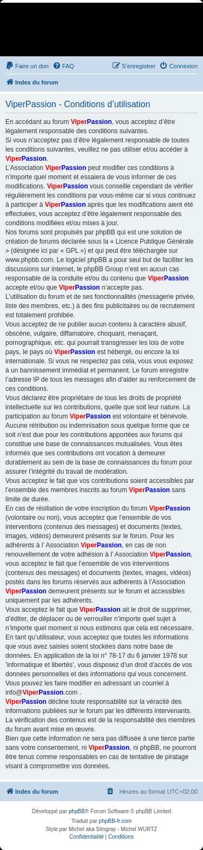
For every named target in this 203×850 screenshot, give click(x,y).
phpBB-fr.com (115, 821)
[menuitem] (27, 66)
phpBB (77, 811)
